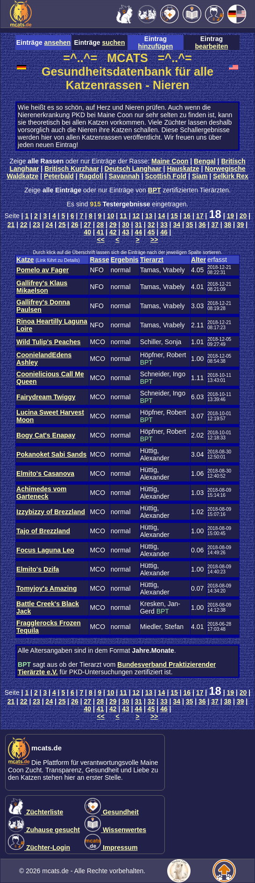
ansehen (57, 42)
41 (100, 232)
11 (123, 215)
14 (161, 215)
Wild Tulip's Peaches (48, 342)
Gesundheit (112, 812)
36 (202, 224)
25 (62, 224)
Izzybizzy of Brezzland (50, 512)
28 (100, 224)
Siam (199, 176)
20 (243, 215)
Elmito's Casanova (45, 473)
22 (24, 224)
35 (189, 224)
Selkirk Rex (230, 176)
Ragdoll (91, 176)
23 (36, 224)
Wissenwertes (115, 830)
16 (187, 215)
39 (240, 224)
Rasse (99, 259)
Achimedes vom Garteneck (41, 492)
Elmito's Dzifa (37, 569)
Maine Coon (169, 161)
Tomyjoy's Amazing (46, 588)
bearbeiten (211, 46)
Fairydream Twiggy (46, 397)
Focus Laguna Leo (45, 550)
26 (74, 224)
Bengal (205, 161)
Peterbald (59, 176)
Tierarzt (151, 259)
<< (101, 239)
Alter (198, 259)
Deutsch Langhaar (133, 168)
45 (151, 232)
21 (11, 224)
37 (215, 224)
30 (125, 224)
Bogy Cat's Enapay (45, 435)
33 (164, 224)
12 (136, 215)
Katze (25, 259)
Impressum (111, 847)
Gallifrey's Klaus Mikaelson (41, 286)
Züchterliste (35, 812)
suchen (113, 42)
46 (164, 232)
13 (149, 215)
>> (154, 239)
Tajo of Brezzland (43, 531)
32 (151, 224)
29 (113, 224)
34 (176, 224)
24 (49, 224)
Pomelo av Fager (42, 270)
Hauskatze (183, 168)
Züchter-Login (39, 847)
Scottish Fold (166, 176)
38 (228, 224)
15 (174, 215)
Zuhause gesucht (44, 830)
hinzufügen (155, 46)
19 (230, 215)
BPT (154, 190)
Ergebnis (125, 259)
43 (125, 232)
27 (87, 224)
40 (87, 232)
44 (138, 232)
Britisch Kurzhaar (71, 168)
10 (110, 215)
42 (113, 232)
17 (200, 215)
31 (138, 224)
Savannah (124, 176)
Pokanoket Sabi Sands (51, 454)
